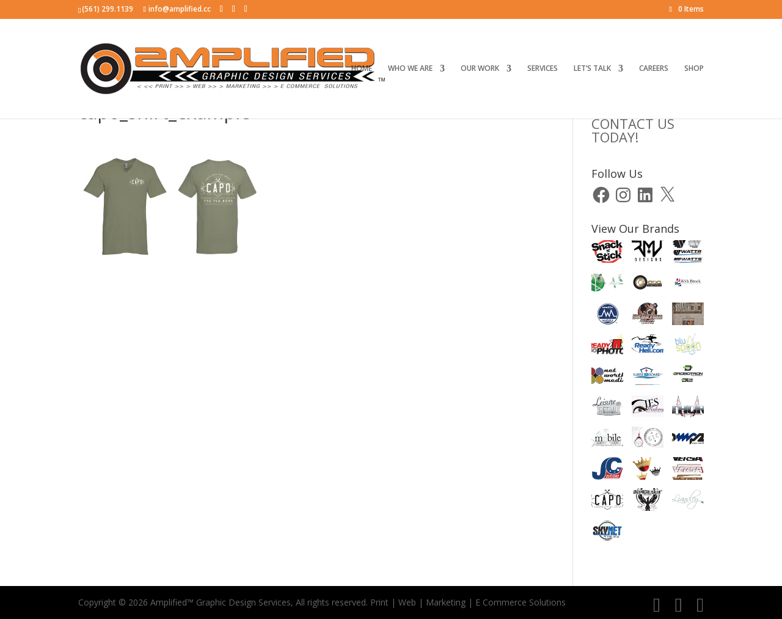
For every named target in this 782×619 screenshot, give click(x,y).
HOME (361, 68)
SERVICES (542, 68)
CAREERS (653, 68)
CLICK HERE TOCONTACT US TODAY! (638, 123)
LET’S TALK (592, 68)
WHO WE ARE (410, 68)
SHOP (694, 68)
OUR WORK (480, 68)
